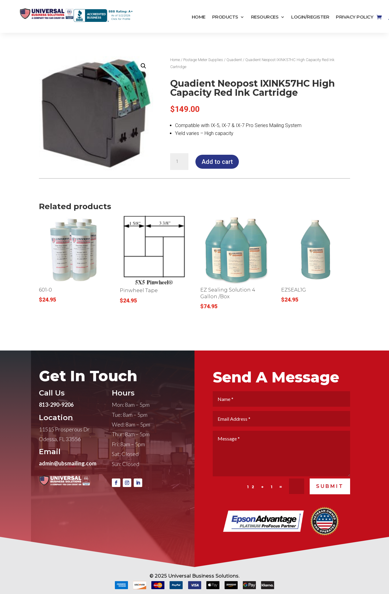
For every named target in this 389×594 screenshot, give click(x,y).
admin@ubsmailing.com (67, 479)
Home (198, 17)
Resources (265, 17)
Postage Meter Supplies (203, 59)
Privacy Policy (354, 17)
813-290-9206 (56, 420)
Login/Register (310, 17)
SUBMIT (330, 503)
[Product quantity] (179, 161)
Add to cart (217, 161)
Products (225, 17)
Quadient (234, 59)
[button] (143, 65)
